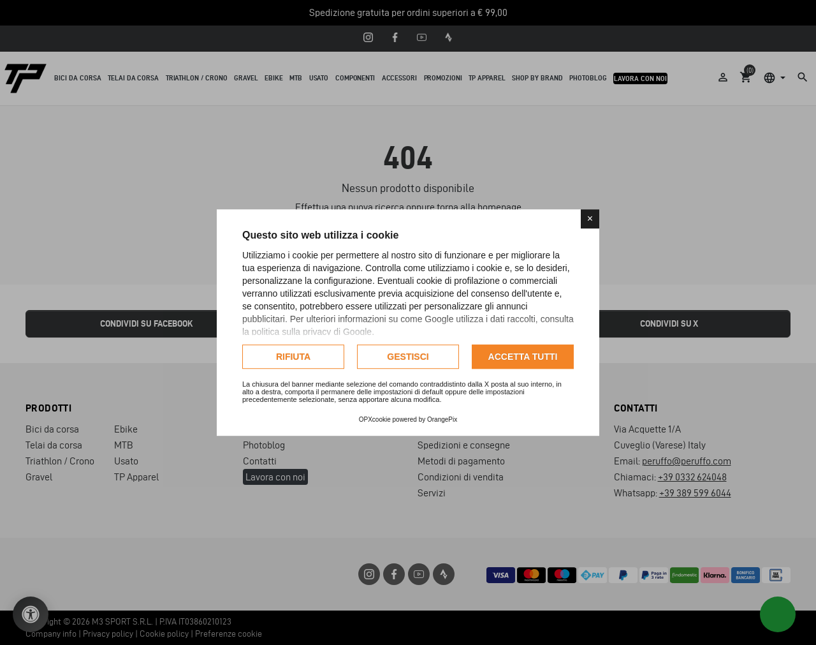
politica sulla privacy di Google (312, 332)
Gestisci (407, 357)
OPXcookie (375, 419)
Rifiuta (293, 357)
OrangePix (442, 419)
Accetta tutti (523, 357)
